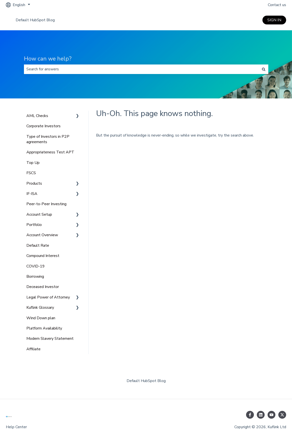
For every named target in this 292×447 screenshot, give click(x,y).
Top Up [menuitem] (33, 162)
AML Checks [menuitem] (37, 115)
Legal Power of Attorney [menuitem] (48, 297)
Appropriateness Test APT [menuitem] (50, 152)
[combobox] (141, 69)
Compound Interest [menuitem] (42, 255)
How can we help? (48, 59)
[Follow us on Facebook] (250, 415)
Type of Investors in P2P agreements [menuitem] (47, 139)
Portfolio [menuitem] (34, 224)
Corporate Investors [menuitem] (43, 126)
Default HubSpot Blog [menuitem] (146, 380)
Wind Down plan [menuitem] (40, 318)
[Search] (263, 69)
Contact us (277, 5)
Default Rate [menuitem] (37, 245)
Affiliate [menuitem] (33, 349)
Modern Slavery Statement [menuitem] (50, 338)
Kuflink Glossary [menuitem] (40, 307)
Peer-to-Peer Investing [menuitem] (46, 204)
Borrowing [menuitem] (35, 276)
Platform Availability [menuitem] (44, 328)
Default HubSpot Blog (35, 20)
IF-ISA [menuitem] (31, 193)
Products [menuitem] (34, 183)
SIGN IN (274, 20)
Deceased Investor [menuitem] (42, 286)
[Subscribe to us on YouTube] (271, 415)
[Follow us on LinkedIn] (261, 415)
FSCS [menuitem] (31, 173)
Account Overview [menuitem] (42, 235)
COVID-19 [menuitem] (35, 266)
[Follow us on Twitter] (282, 415)
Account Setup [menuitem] (39, 214)
